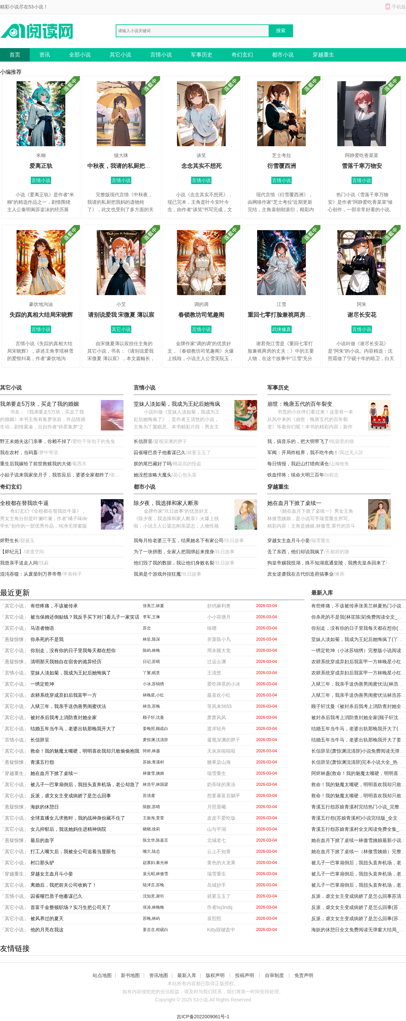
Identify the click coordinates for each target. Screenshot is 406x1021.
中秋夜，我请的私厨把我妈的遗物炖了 (136, 166)
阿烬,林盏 (151, 751)
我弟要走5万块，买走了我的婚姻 (39, 404)
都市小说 (283, 55)
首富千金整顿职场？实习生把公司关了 (70, 907)
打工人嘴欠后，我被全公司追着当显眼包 (73, 851)
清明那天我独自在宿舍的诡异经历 (66, 661)
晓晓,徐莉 (151, 829)
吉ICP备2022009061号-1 (203, 1016)
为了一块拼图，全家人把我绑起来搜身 (174, 551)
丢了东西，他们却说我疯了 (295, 551)
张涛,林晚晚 (153, 907)
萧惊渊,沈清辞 (155, 739)
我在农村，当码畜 (19, 452)
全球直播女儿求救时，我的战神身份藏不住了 (77, 818)
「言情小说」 (14, 672)
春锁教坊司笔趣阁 (201, 315)
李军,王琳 (151, 617)
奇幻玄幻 (242, 55)
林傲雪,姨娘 (153, 773)
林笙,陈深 (151, 639)
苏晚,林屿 (151, 918)
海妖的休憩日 (44, 806)
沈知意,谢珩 (153, 896)
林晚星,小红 (153, 695)
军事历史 (201, 55)
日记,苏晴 (151, 661)
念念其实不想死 (201, 166)
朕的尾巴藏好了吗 (153, 463)
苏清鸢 (149, 795)
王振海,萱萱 (153, 818)
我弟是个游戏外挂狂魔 (157, 574)
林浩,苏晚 (151, 706)
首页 (14, 55)
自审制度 (274, 975)
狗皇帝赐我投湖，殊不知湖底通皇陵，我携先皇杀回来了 (326, 562)
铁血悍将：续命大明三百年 (295, 475)
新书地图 (130, 975)
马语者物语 (42, 628)
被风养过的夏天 (47, 918)
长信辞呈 (143, 441)
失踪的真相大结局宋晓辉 (41, 315)
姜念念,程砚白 (155, 929)
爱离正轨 (40, 166)
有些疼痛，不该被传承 (54, 605)
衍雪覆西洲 (281, 166)
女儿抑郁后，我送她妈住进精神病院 (68, 829)
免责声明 (303, 975)
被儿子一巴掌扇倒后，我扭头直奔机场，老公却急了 (84, 784)
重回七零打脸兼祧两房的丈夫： (288, 315)
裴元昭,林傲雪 (155, 873)
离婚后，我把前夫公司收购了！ (63, 885)
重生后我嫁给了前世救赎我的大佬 (35, 463)
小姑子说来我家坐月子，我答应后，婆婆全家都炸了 (54, 475)
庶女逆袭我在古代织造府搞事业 (300, 574)
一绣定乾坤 (42, 684)
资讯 (44, 55)
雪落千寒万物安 (362, 166)
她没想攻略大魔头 (153, 475)
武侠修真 (281, 329)
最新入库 (186, 975)
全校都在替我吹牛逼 (24, 503)
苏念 (147, 628)
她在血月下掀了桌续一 (294, 503)
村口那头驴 (42, 862)
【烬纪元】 (12, 551)
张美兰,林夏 (153, 605)
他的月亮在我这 (47, 929)
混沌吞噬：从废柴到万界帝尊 (31, 574)
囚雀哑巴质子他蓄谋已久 (160, 452)
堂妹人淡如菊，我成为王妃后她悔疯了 (177, 404)
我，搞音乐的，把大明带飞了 (298, 441)
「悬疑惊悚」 (14, 639)
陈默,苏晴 (151, 806)
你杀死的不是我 (47, 639)
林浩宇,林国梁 (155, 784)
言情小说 (161, 55)
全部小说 (80, 55)
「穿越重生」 (14, 773)
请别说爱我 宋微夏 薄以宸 (121, 315)
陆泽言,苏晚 (153, 885)
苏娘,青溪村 (153, 762)
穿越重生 (323, 55)
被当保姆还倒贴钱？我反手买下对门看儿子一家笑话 (84, 617)
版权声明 (215, 975)
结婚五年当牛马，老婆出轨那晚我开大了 (73, 728)
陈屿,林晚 (151, 650)
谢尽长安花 (361, 315)
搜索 (281, 30)
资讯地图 (158, 975)
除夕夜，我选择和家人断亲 (166, 503)
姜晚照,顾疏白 (155, 728)
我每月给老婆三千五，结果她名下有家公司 (179, 540)
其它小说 (120, 55)
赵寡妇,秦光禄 (155, 862)
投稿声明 (244, 975)
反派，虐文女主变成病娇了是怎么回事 (70, 795)
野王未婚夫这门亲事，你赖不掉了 (35, 441)
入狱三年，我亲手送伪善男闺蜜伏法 (68, 706)
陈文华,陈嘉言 (155, 840)
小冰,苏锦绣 (153, 684)
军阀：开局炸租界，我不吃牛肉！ (302, 452)
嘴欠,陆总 (151, 851)
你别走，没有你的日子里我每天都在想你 (73, 650)
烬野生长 (9, 540)
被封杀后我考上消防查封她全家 (63, 717)
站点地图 (102, 975)
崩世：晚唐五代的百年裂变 (299, 404)
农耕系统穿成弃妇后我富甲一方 (63, 695)
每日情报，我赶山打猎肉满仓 (298, 463)
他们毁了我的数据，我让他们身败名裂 (174, 562)
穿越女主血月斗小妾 (288, 540)
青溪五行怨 (42, 762)
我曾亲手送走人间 (19, 562)
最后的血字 (42, 840)
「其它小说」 (14, 605)
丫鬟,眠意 (151, 672)
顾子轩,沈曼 (153, 717)
